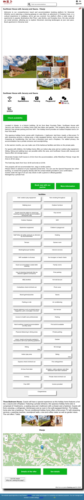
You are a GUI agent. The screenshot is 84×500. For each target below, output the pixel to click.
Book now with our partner (42, 186)
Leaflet (68, 465)
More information (68, 186)
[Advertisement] (42, 39)
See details (55, 472)
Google (29, 495)
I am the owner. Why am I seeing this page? (15, 479)
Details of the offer (29, 472)
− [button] (6, 439)
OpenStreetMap (76, 465)
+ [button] (6, 436)
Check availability (15, 118)
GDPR (41, 497)
